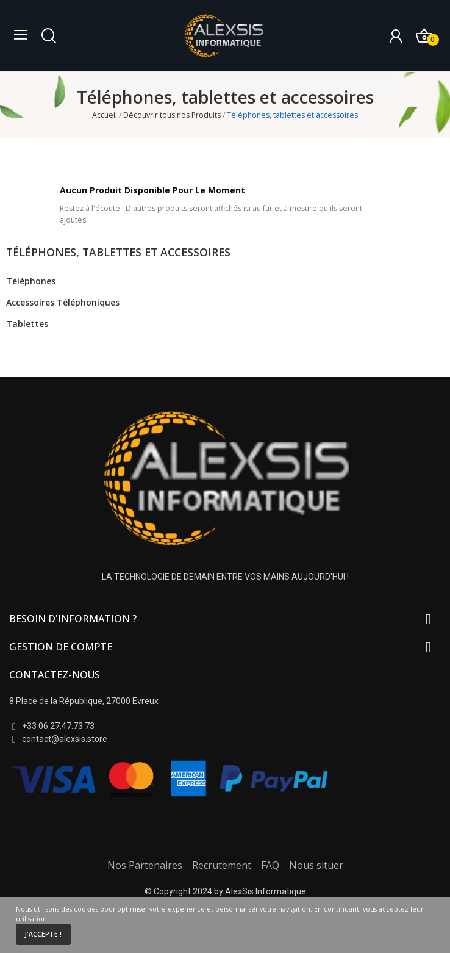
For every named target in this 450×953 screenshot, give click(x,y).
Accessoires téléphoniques (63, 302)
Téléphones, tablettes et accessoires (118, 253)
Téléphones (30, 281)
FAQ (270, 865)
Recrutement (221, 865)
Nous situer (316, 865)
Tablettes (27, 323)
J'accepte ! (43, 934)
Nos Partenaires (144, 865)
